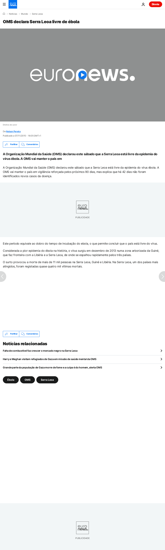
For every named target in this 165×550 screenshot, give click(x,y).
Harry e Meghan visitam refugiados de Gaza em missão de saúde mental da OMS (49, 359)
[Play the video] (82, 75)
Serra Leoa (37, 14)
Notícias (13, 14)
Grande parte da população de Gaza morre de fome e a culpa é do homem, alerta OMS (52, 367)
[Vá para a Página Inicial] (13, 4)
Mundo (24, 14)
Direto (155, 4)
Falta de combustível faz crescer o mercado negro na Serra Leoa (40, 350)
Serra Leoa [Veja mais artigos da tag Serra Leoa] (47, 379)
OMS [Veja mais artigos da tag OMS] (27, 379)
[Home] (4, 13)
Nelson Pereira (13, 131)
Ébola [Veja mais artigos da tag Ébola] (10, 379)
